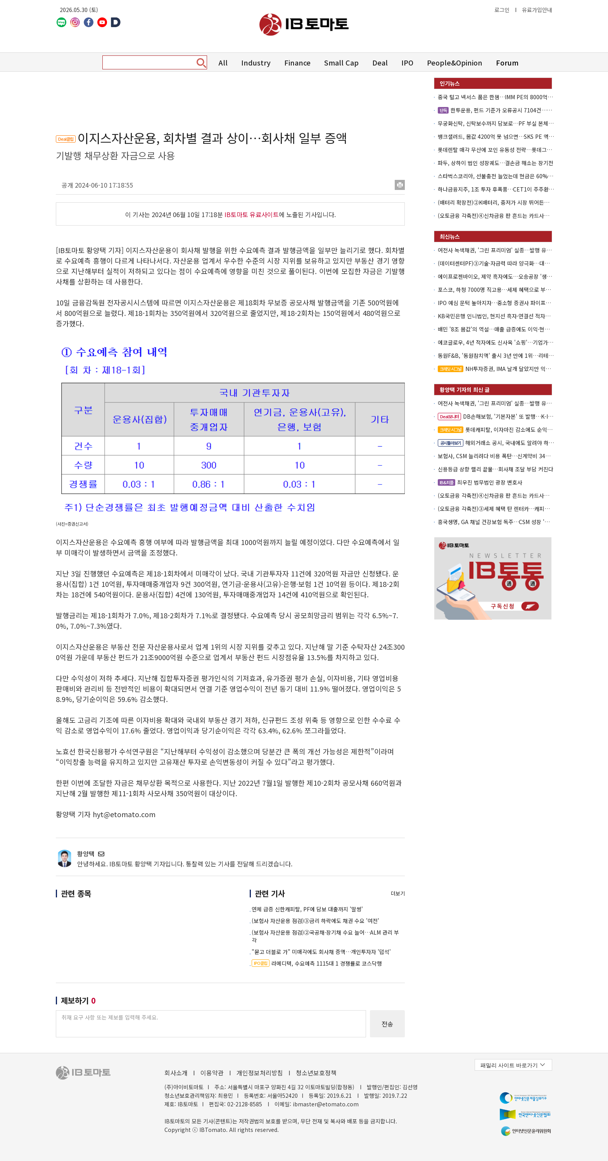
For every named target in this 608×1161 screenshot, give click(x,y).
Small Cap (341, 62)
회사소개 (176, 1072)
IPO (407, 62)
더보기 (398, 893)
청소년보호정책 (316, 1072)
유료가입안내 (537, 10)
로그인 (502, 10)
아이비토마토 (304, 25)
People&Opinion (454, 62)
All (223, 62)
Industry (256, 62)
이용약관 (212, 1072)
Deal (380, 62)
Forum (507, 62)
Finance (297, 62)
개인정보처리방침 (260, 1072)
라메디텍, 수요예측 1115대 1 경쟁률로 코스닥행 (317, 963)
